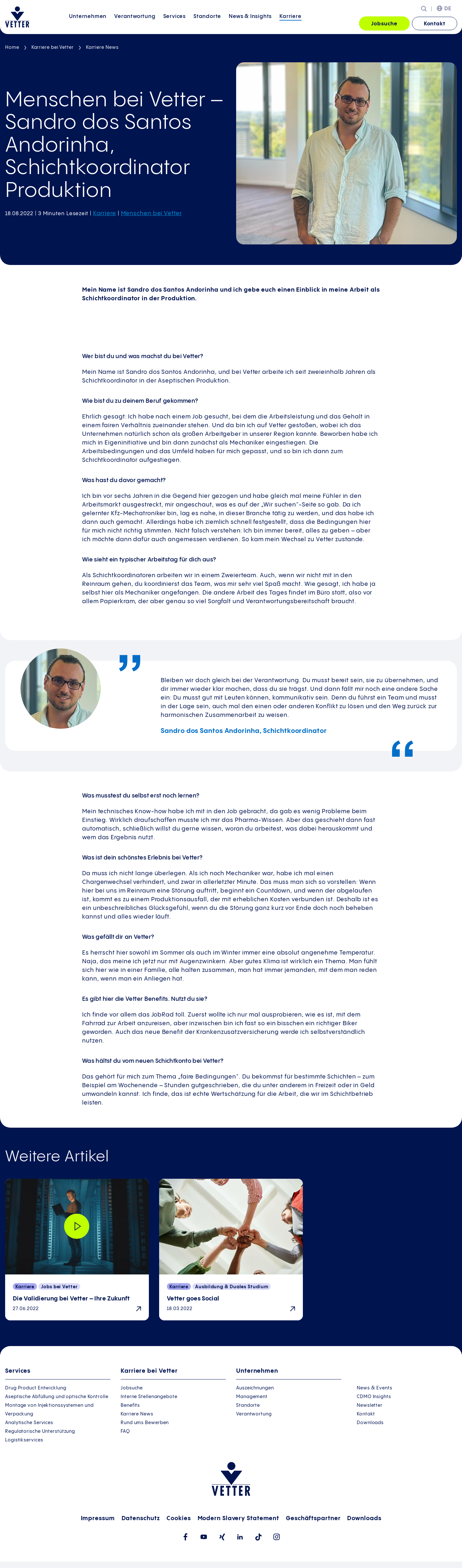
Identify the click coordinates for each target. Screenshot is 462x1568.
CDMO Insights (374, 1397)
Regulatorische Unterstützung (40, 1431)
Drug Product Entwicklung (35, 1388)
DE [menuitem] (447, 9)
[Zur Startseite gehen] (17, 17)
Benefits (130, 1405)
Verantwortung (134, 23)
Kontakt (434, 24)
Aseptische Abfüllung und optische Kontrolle (56, 1397)
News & (250, 23)
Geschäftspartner (313, 1518)
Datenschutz (141, 1518)
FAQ (125, 1431)
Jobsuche (384, 24)
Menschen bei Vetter (151, 213)
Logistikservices (24, 1440)
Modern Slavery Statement (238, 1518)
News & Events (374, 1388)
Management (252, 1397)
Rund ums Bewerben (145, 1423)
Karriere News (102, 47)
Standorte (207, 23)
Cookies (179, 1518)
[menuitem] (87, 24)
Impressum (98, 1518)
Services (174, 23)
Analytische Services (29, 1423)
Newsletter (369, 1405)
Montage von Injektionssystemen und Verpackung (49, 1409)
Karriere (290, 23)
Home (12, 47)
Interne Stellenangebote (149, 1397)
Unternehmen (88, 23)
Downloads (370, 1423)
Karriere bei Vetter (52, 47)
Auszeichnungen (255, 1388)
